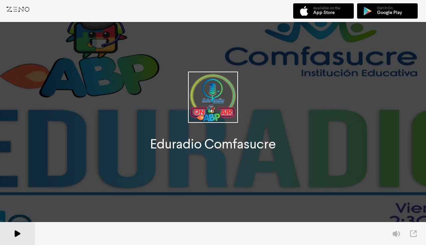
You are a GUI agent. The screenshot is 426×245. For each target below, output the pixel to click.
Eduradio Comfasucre (213, 143)
